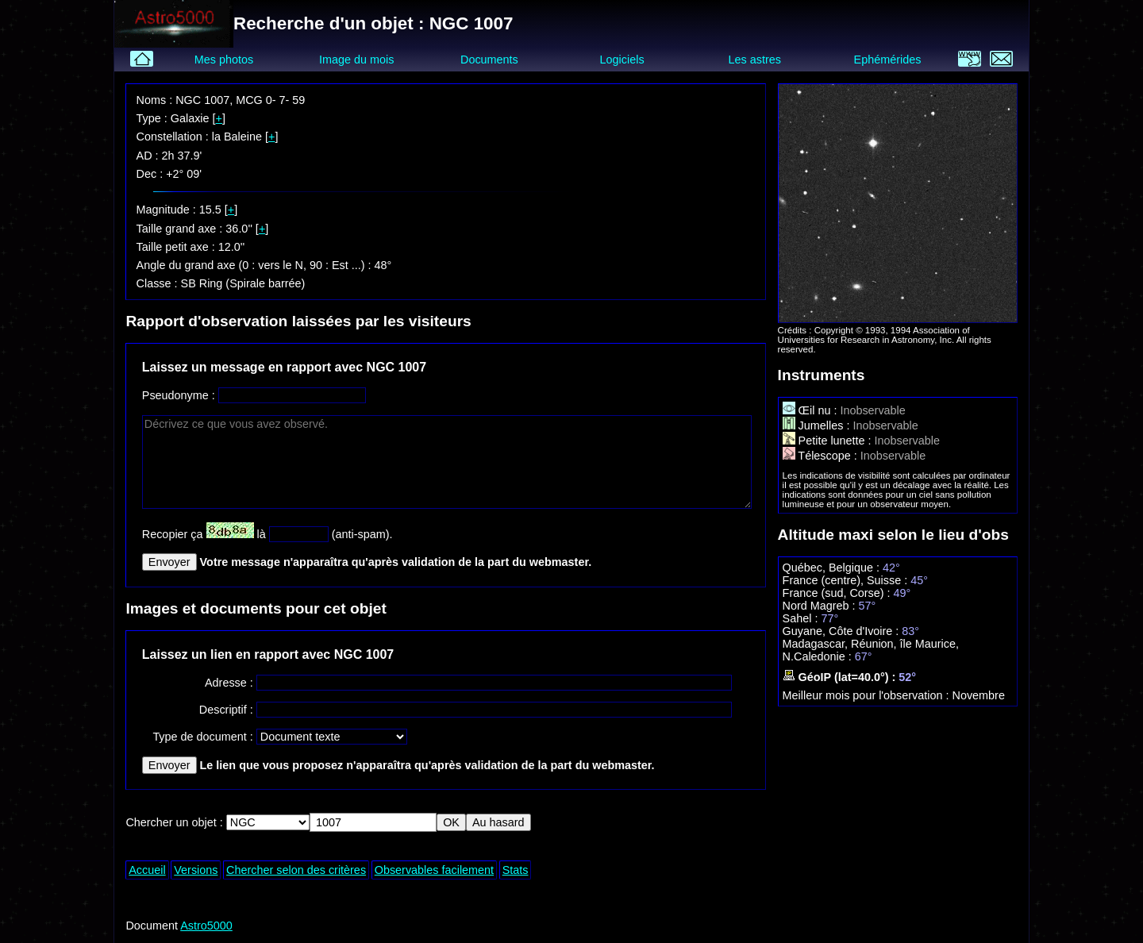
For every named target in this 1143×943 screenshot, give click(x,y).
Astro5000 (206, 925)
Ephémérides (888, 59)
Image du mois (356, 59)
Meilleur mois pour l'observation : (867, 695)
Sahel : (802, 618)
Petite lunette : (829, 440)
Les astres (755, 59)
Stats (515, 870)
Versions (195, 870)
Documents (489, 59)
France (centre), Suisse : (847, 580)
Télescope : (821, 455)
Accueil (147, 870)
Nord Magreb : (821, 605)
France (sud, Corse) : (838, 593)
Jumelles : (818, 425)
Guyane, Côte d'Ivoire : (842, 631)
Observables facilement (434, 870)
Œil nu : (812, 410)
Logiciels (622, 59)
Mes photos (223, 59)
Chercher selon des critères (296, 870)
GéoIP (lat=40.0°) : (841, 677)
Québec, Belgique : (833, 567)
